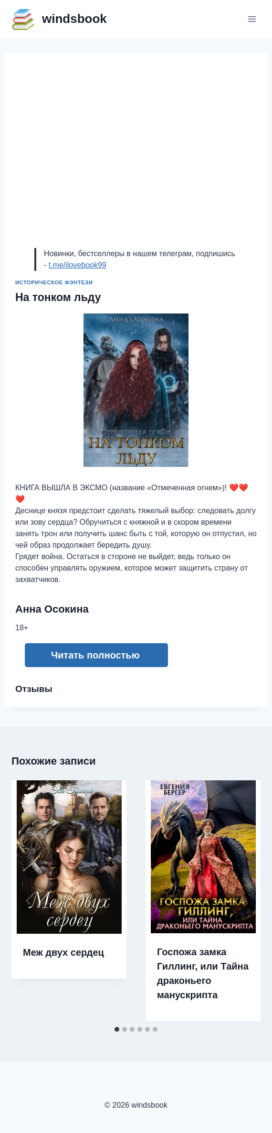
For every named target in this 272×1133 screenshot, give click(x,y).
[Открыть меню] (252, 18)
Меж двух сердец (63, 952)
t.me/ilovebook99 (77, 265)
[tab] (117, 1029)
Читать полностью (95, 655)
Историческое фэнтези (54, 282)
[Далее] (243, 901)
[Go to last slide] (28, 901)
